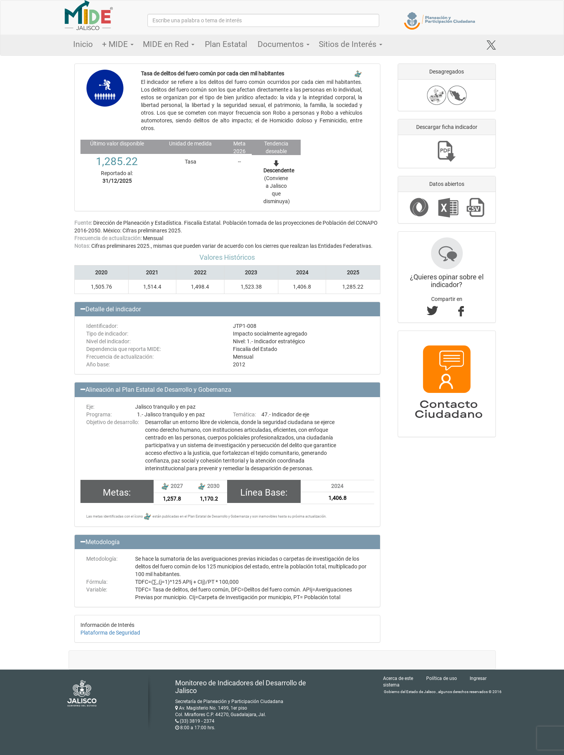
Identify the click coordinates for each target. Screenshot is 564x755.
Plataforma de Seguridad (110, 633)
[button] (227, 309)
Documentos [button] (284, 44)
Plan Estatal (226, 44)
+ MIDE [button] (118, 44)
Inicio (83, 44)
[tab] (227, 309)
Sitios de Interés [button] (350, 44)
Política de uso (441, 678)
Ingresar (478, 678)
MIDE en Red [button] (168, 44)
